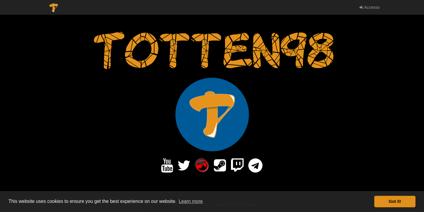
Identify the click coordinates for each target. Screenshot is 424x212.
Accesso (370, 7)
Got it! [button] (395, 201)
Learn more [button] (191, 201)
